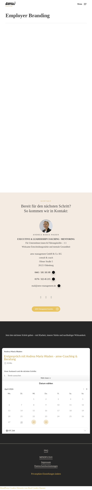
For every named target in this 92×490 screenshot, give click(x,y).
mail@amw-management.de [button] (46, 285)
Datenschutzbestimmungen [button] (46, 466)
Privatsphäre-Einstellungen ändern (46, 474)
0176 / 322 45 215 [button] (45, 278)
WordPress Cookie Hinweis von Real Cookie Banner (23, 488)
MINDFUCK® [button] (46, 457)
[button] (82, 4)
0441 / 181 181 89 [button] (45, 272)
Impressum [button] (46, 462)
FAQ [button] (46, 450)
